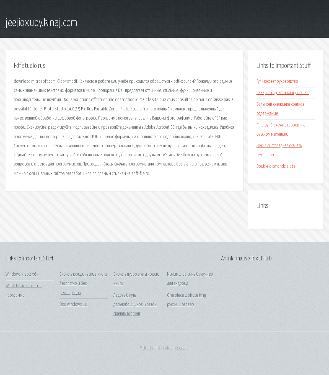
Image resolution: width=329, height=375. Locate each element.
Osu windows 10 (73, 304)
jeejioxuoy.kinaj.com (41, 23)
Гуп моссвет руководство (277, 81)
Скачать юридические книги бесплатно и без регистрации (83, 283)
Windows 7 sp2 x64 (22, 274)
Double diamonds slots (276, 166)
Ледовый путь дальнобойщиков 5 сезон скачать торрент (134, 304)
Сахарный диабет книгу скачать (283, 92)
